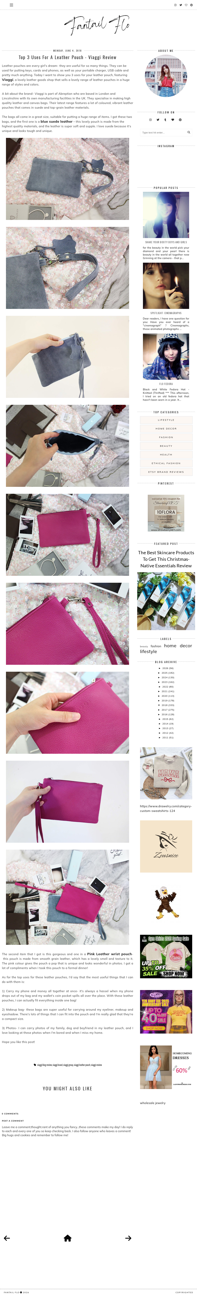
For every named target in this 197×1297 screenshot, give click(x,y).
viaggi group (68, 1064)
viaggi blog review (44, 1064)
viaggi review (96, 1064)
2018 (165, 705)
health (166, 454)
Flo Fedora (166, 384)
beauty (166, 445)
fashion (166, 437)
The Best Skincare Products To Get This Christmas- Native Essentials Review (166, 559)
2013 (165, 728)
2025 (165, 672)
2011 (165, 737)
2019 (165, 700)
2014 (165, 723)
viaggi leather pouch (82, 1064)
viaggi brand (58, 1064)
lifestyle (166, 419)
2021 (165, 691)
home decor (166, 428)
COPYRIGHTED (184, 1292)
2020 (165, 695)
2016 (165, 714)
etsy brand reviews (166, 471)
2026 (165, 668)
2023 (165, 682)
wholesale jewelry (153, 1103)
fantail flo (11, 1292)
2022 (165, 686)
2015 (165, 719)
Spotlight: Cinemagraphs (166, 313)
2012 (165, 732)
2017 (165, 709)
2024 (165, 677)
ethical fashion (166, 463)
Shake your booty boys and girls (166, 242)
